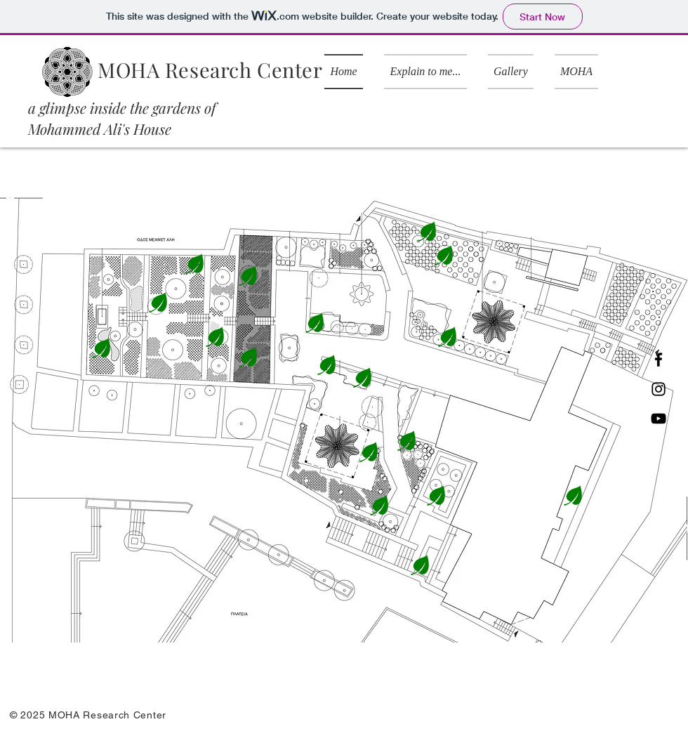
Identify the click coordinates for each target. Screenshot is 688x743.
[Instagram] (658, 389)
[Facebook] (658, 359)
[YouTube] (658, 418)
